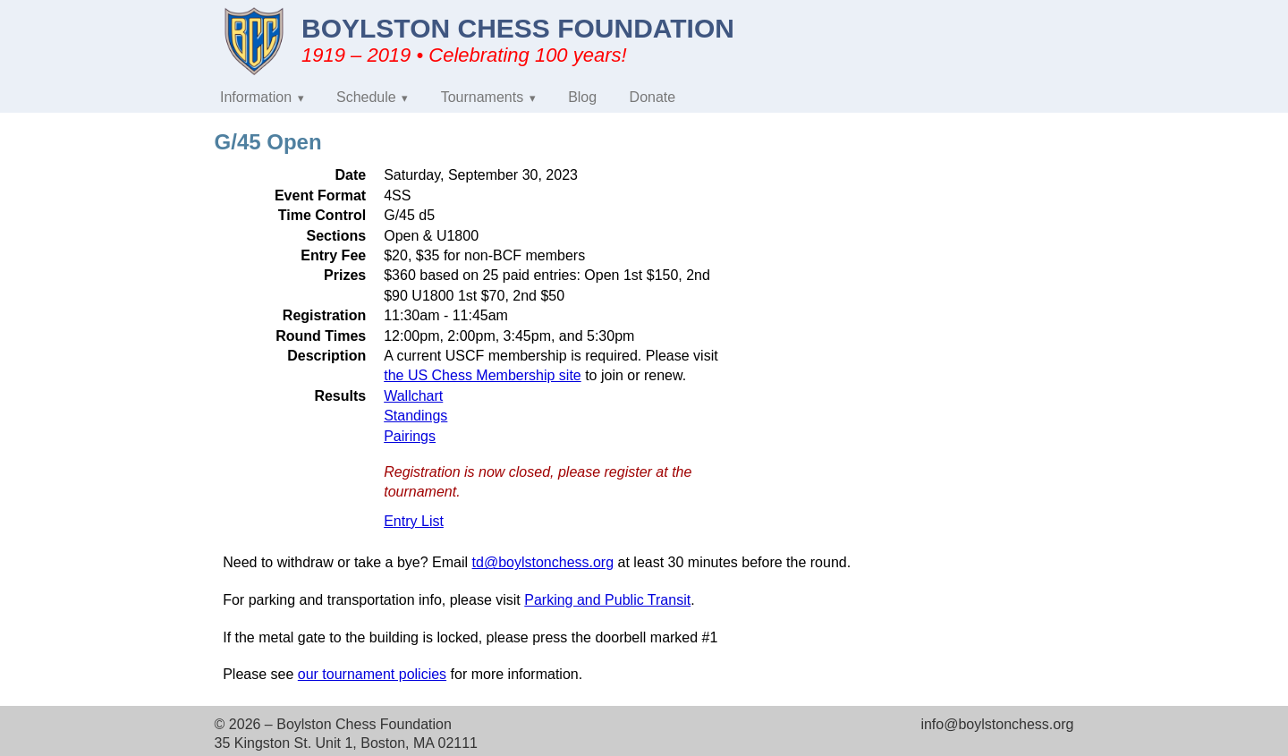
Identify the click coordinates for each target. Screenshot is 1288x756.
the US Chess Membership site (482, 375)
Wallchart (413, 395)
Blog (582, 97)
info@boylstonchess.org (996, 724)
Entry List (414, 521)
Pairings (410, 436)
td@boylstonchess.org (543, 562)
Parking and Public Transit (607, 599)
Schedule (366, 97)
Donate (653, 97)
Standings (415, 415)
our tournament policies (372, 674)
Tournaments (482, 97)
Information (256, 97)
